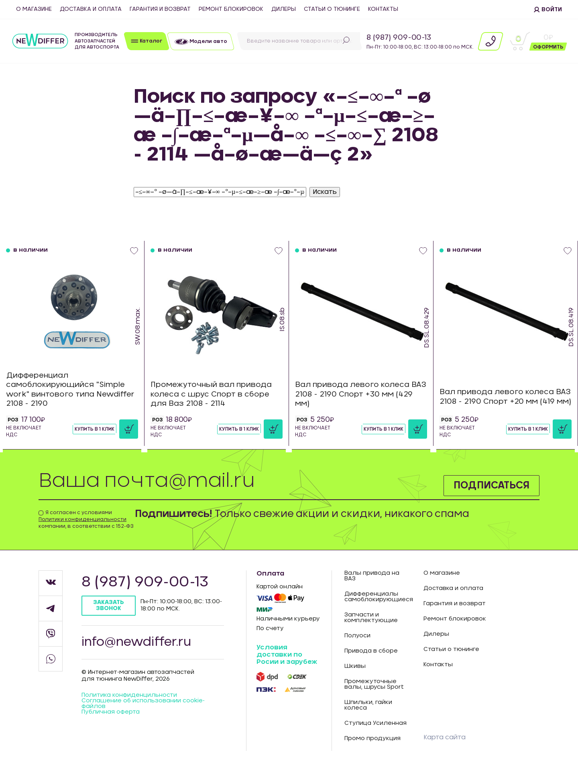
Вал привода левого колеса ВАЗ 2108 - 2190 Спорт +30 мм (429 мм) (360, 394)
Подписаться (491, 485)
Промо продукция (372, 738)
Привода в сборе (371, 651)
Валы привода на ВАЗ (371, 576)
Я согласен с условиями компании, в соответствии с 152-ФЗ (86, 519)
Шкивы (355, 666)
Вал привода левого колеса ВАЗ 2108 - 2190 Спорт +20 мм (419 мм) (505, 397)
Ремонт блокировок (231, 9)
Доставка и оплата (91, 9)
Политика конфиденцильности (129, 695)
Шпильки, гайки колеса (368, 705)
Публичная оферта (110, 712)
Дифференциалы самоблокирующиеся (377, 596)
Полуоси (357, 636)
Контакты (383, 9)
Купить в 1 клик (94, 429)
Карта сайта (444, 737)
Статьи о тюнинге (332, 9)
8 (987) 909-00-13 (398, 37)
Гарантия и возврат (160, 9)
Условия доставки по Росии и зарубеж (286, 654)
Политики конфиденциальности (82, 519)
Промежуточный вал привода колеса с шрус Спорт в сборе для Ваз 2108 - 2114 (211, 394)
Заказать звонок (108, 605)
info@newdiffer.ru (136, 642)
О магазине (34, 9)
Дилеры (283, 9)
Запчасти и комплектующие (371, 617)
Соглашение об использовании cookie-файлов (143, 703)
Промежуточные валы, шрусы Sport (374, 684)
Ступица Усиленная (375, 723)
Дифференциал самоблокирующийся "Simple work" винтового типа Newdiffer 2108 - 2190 (70, 389)
